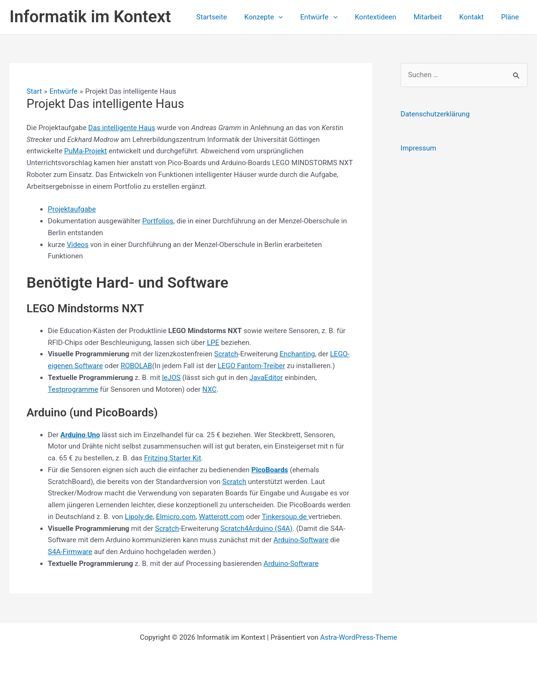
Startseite (232, 17)
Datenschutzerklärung (435, 114)
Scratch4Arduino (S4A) (256, 528)
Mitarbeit (435, 17)
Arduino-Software (301, 540)
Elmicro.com (176, 516)
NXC (209, 389)
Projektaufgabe (72, 209)
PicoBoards (269, 470)
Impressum (418, 148)
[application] (295, 17)
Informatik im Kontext (90, 16)
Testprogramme (73, 389)
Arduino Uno (80, 435)
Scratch (226, 354)
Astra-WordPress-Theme (358, 637)
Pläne (511, 17)
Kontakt (476, 17)
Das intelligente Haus (121, 127)
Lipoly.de (139, 516)
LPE (213, 342)
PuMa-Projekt (85, 151)
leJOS (171, 377)
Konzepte (280, 17)
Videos (78, 244)
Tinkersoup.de (285, 516)
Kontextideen (386, 17)
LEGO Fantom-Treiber (251, 366)
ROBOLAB (136, 366)
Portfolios (157, 221)
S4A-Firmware (70, 551)
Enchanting (297, 354)
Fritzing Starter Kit (172, 458)
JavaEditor (266, 377)
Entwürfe (332, 17)
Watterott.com (221, 516)
